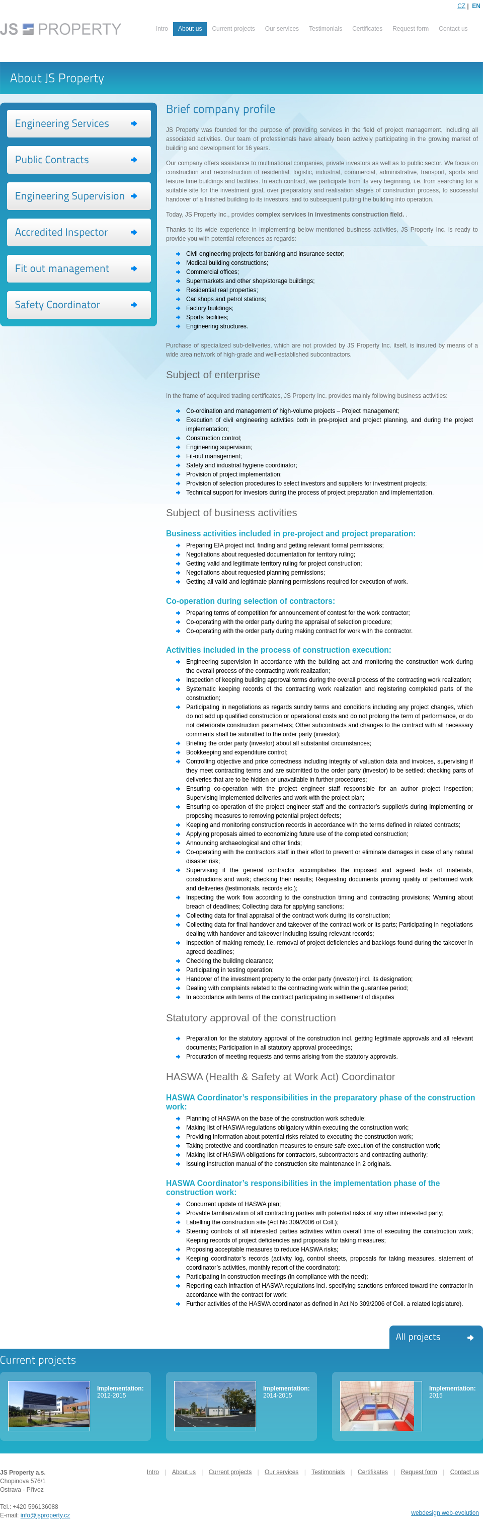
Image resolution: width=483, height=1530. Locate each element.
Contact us (453, 28)
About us (184, 1472)
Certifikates (373, 1472)
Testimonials (325, 28)
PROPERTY (61, 30)
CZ (461, 6)
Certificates (367, 28)
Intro (162, 28)
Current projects (233, 28)
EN (476, 6)
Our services (282, 28)
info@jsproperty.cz (45, 1515)
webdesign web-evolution (445, 1512)
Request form (410, 28)
